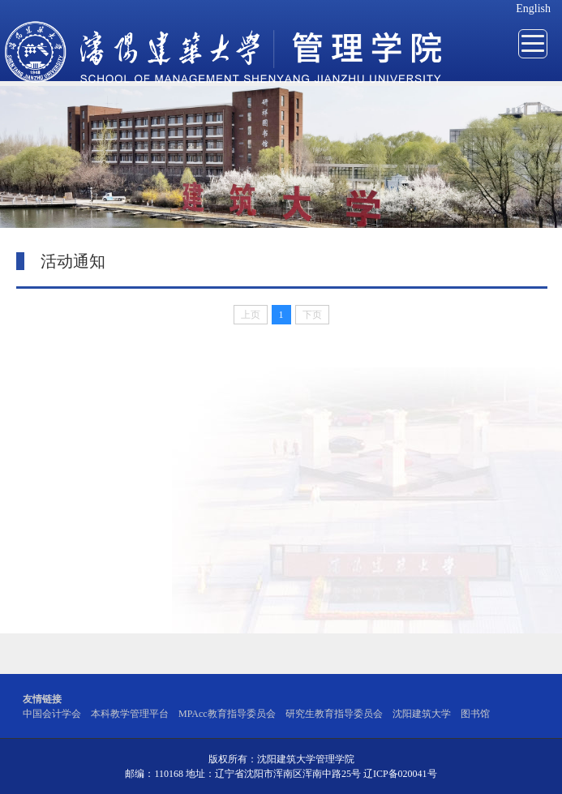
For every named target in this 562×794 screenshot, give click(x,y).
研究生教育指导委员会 (334, 713)
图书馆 (475, 713)
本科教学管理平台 (130, 713)
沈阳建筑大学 (422, 713)
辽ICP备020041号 (400, 773)
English (533, 8)
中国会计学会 (52, 713)
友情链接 (42, 699)
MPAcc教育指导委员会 (227, 713)
